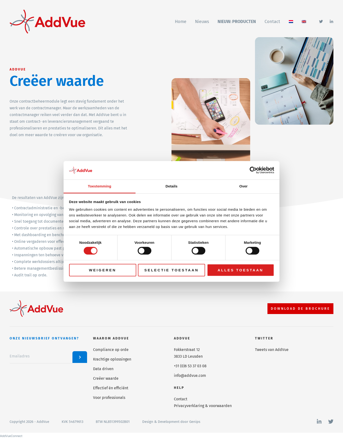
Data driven (103, 369)
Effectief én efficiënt (110, 388)
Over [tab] (243, 186)
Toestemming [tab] (99, 186)
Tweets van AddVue (272, 349)
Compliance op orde (111, 349)
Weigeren (102, 270)
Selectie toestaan (171, 270)
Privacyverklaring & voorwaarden (203, 405)
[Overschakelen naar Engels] (303, 21)
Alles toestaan (240, 270)
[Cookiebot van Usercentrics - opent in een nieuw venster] (253, 170)
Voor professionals (109, 397)
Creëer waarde (105, 378)
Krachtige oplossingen (112, 359)
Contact (180, 399)
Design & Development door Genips (171, 422)
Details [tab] (171, 186)
